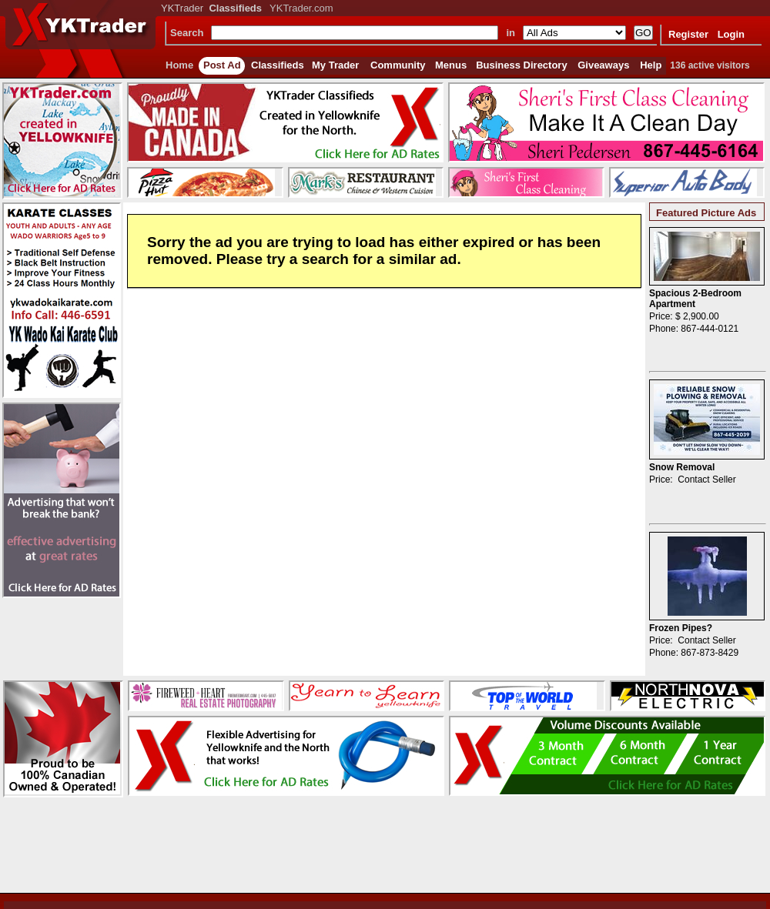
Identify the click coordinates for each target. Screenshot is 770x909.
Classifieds (277, 65)
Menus (451, 65)
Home (179, 65)
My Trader (335, 65)
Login (731, 34)
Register (688, 34)
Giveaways (603, 65)
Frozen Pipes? (680, 628)
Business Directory (521, 65)
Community (398, 65)
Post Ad (222, 65)
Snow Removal (682, 467)
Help (650, 65)
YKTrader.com (301, 8)
